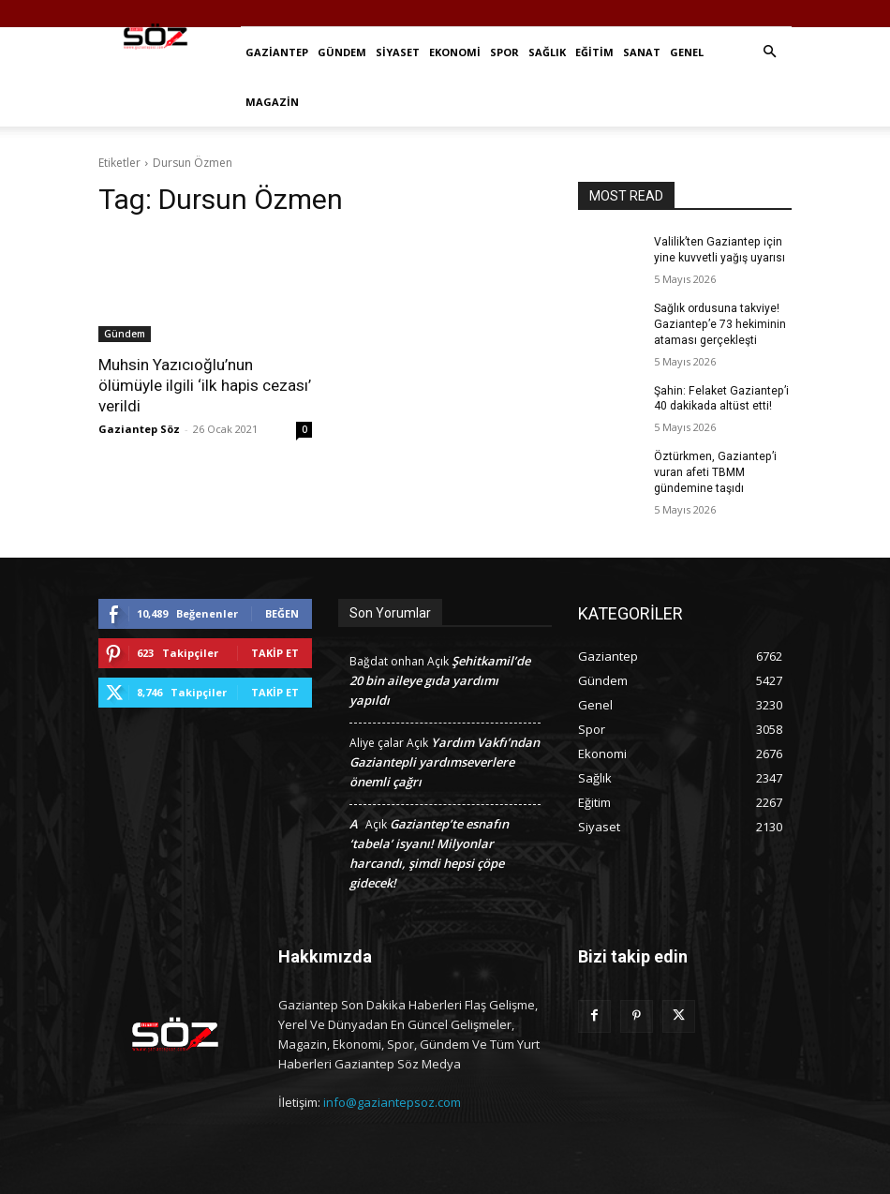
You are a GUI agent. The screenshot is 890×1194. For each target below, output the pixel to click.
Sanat (641, 52)
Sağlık (547, 52)
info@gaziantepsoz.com (392, 1101)
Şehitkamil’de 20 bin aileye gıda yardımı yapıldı (439, 679)
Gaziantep (276, 52)
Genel (687, 52)
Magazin (272, 102)
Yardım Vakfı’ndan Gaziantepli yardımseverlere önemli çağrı (444, 761)
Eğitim (594, 52)
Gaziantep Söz (139, 429)
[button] (769, 52)
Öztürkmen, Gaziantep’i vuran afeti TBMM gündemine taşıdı (714, 472)
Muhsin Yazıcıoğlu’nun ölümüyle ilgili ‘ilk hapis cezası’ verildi (204, 385)
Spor (504, 52)
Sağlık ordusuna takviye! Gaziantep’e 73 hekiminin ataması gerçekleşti (719, 324)
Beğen (282, 612)
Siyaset (398, 52)
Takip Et (275, 652)
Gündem (342, 52)
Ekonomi (455, 52)
